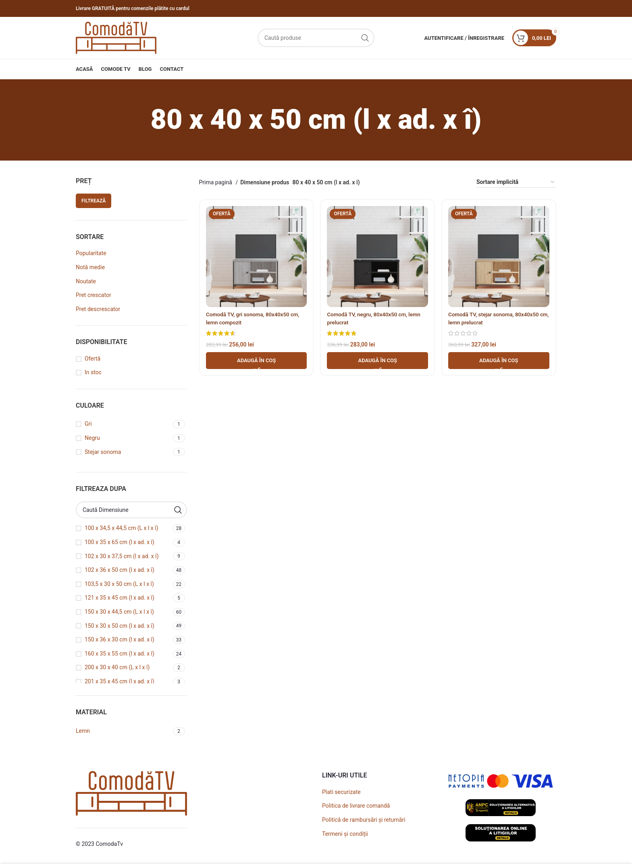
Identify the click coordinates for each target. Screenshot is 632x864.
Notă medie (90, 267)
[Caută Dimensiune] (131, 509)
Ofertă (92, 358)
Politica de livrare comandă (356, 805)
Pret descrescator (98, 309)
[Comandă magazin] (516, 182)
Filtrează (93, 201)
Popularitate (91, 253)
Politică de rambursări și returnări (363, 820)
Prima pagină (216, 182)
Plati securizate (341, 792)
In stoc (93, 372)
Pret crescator (93, 295)
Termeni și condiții (345, 834)
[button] (256, 361)
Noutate (86, 281)
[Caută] (316, 38)
